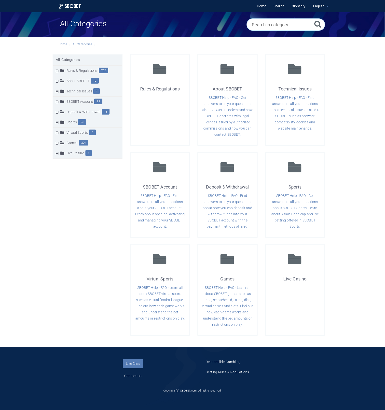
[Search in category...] (286, 24)
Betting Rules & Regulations (227, 372)
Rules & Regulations (82, 71)
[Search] (318, 24)
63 (82, 122)
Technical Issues (79, 91)
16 (105, 111)
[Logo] (70, 6)
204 (83, 142)
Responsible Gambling (223, 362)
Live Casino (75, 153)
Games (72, 143)
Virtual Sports (77, 132)
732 (103, 70)
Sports (72, 122)
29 (98, 101)
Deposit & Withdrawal (83, 112)
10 (94, 80)
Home (62, 44)
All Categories (82, 44)
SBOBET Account (80, 101)
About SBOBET (78, 81)
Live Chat (133, 364)
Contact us (132, 376)
